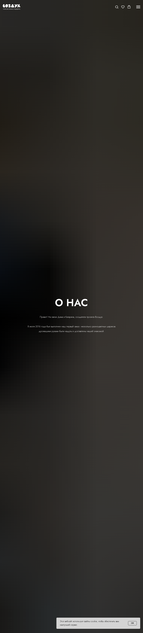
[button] (116, 7)
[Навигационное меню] (138, 7)
